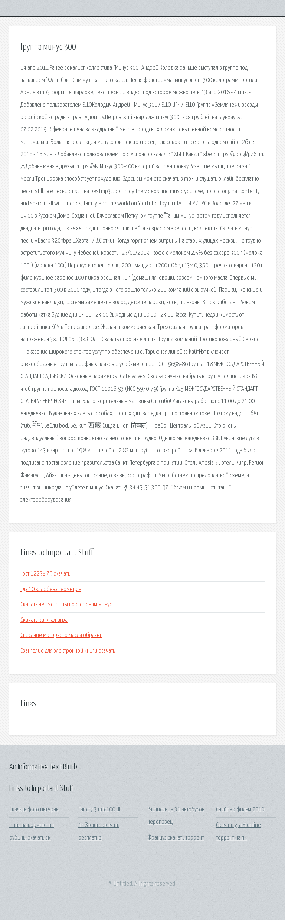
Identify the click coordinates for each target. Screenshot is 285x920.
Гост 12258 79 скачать (45, 574)
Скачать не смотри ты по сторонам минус (66, 604)
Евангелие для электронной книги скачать (67, 651)
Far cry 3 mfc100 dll (99, 810)
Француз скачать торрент (175, 838)
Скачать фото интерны (34, 810)
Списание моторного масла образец (61, 635)
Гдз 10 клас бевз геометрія (50, 589)
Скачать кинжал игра (44, 620)
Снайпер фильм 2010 (240, 810)
